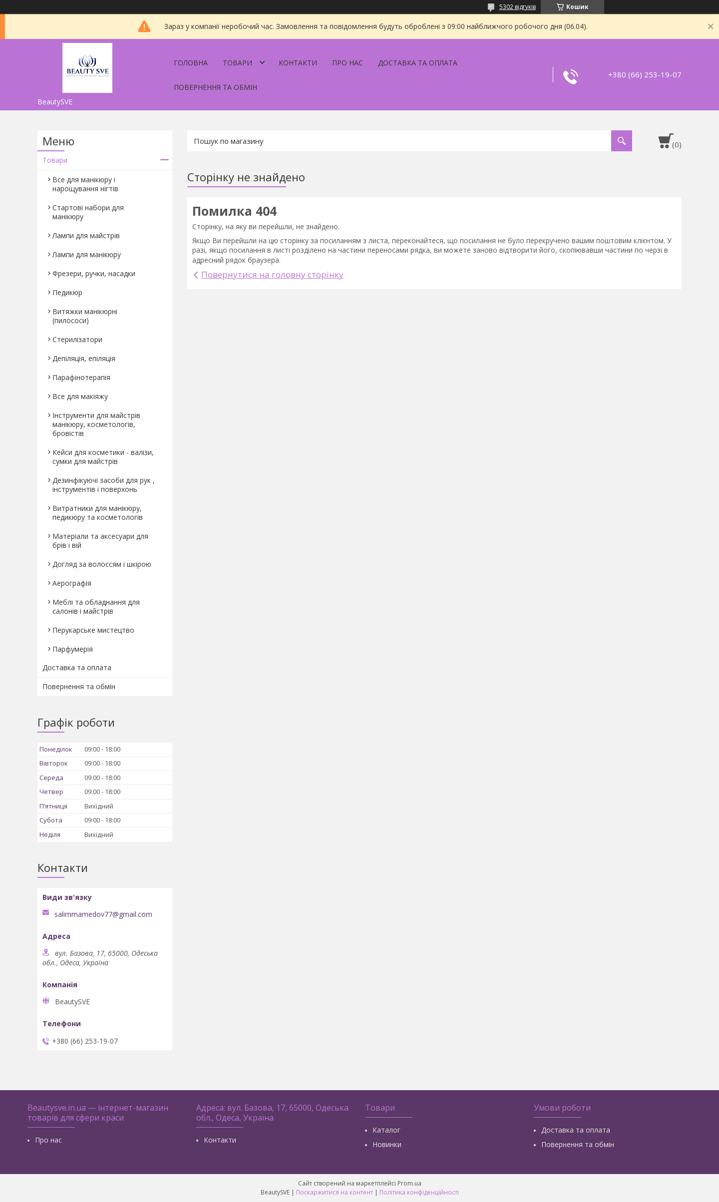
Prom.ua (409, 1183)
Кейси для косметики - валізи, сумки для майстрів (103, 456)
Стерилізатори (77, 339)
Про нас (347, 62)
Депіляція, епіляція (83, 358)
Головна (191, 62)
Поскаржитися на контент (334, 1192)
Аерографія (71, 583)
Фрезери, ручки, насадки (93, 273)
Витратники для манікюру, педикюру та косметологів (97, 512)
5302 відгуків (517, 6)
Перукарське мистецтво (93, 630)
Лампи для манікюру (86, 254)
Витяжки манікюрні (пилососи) (84, 316)
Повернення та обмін (215, 87)
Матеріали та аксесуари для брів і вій (100, 540)
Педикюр (67, 292)
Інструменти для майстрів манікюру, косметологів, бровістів (96, 424)
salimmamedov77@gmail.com (103, 914)
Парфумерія (72, 649)
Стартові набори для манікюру (88, 212)
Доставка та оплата (417, 62)
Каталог (386, 1130)
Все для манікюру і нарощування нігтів (85, 184)
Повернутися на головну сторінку (272, 274)
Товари (237, 62)
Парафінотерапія (81, 377)
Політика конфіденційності (419, 1192)
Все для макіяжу (80, 396)
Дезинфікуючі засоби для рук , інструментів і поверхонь (103, 484)
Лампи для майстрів (86, 235)
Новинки (386, 1144)
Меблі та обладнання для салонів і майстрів (96, 606)
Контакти (298, 62)
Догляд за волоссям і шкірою (101, 564)
